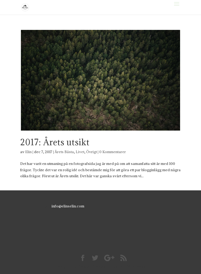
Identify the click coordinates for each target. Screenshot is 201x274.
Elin (28, 151)
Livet (80, 151)
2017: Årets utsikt (55, 142)
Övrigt (91, 151)
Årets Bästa (64, 151)
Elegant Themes (91, 266)
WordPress (136, 266)
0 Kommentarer (112, 151)
